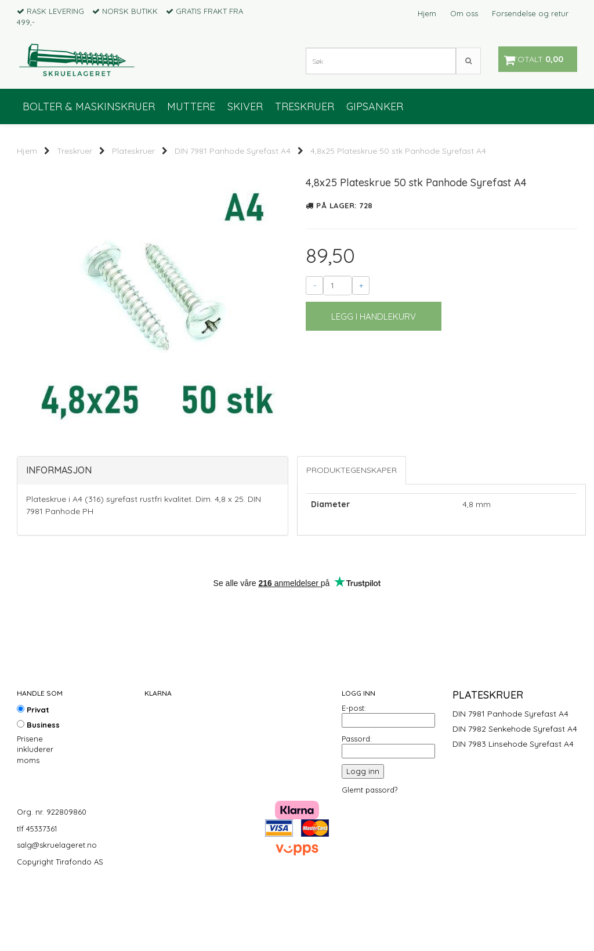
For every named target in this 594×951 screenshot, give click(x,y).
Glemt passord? (369, 847)
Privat (33, 767)
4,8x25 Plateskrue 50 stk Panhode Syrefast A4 (398, 151)
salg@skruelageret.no (57, 902)
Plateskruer (133, 151)
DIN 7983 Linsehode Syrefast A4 (513, 802)
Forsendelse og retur (530, 13)
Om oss (464, 13)
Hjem (427, 13)
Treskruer (74, 151)
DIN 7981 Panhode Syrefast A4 (233, 151)
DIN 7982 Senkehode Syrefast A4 (514, 787)
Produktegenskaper (351, 528)
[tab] (152, 529)
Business (38, 782)
